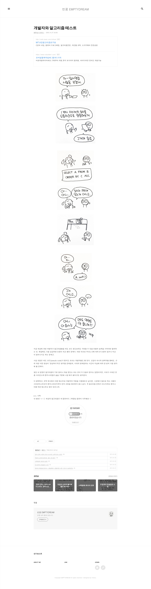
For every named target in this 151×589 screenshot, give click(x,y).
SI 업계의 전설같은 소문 (42, 471)
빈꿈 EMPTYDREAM (45, 518)
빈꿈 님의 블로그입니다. (45, 521)
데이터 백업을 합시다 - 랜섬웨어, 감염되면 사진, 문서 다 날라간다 (54, 474)
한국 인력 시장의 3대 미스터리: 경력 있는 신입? (48, 460)
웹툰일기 (37, 456)
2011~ (44, 456)
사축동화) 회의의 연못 (41, 467)
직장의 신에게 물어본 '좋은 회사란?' (45, 464)
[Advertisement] (75, 54)
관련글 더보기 (112, 482)
